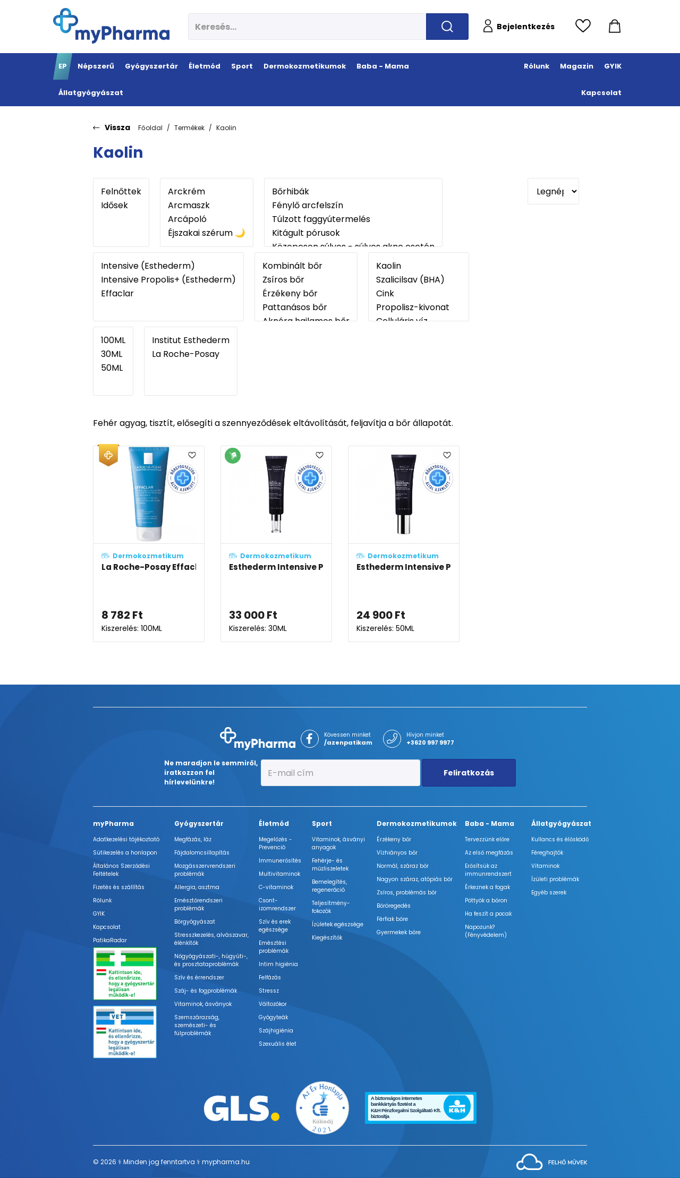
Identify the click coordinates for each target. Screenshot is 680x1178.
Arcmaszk (206, 205)
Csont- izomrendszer (277, 904)
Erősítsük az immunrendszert (488, 870)
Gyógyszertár (199, 823)
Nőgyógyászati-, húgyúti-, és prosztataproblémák (211, 960)
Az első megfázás (489, 853)
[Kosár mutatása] (614, 26)
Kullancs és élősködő (560, 839)
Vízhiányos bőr (397, 853)
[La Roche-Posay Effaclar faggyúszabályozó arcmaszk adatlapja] (149, 544)
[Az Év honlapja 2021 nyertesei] (322, 1108)
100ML (113, 340)
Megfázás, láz (192, 839)
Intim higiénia (278, 964)
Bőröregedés (394, 906)
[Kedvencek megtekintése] (585, 26)
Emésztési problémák (273, 947)
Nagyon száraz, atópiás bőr (415, 879)
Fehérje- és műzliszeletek (330, 865)
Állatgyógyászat (561, 823)
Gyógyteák (273, 1017)
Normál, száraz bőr (403, 866)
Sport (322, 823)
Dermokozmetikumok (417, 823)
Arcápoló (206, 219)
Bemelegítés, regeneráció (329, 886)
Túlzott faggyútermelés (353, 219)
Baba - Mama (489, 823)
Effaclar (168, 294)
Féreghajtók (547, 853)
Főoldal (150, 127)
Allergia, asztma (196, 887)
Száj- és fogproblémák (205, 991)
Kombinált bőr (306, 266)
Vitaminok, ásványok (203, 1004)
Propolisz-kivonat (418, 307)
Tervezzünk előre (487, 839)
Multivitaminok (279, 874)
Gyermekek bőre (399, 932)
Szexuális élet (277, 1044)
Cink (418, 294)
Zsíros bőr (306, 280)
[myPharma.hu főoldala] (111, 26)
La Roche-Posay (191, 354)
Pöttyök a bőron (486, 900)
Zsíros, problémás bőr (407, 893)
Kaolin (226, 127)
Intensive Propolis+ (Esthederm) (168, 280)
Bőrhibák (353, 192)
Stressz (269, 991)
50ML (113, 368)
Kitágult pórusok (353, 233)
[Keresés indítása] (447, 26)
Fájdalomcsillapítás (202, 853)
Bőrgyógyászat (194, 922)
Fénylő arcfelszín (353, 205)
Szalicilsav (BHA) (418, 280)
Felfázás (270, 977)
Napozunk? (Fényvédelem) (486, 931)
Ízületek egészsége (337, 924)
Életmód (274, 823)
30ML (113, 354)
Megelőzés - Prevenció (275, 843)
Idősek (121, 205)
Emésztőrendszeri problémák (198, 904)
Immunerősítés (280, 861)
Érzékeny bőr (306, 294)
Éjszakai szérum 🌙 (206, 233)
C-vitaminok (276, 887)
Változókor (273, 1004)
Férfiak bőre (392, 919)
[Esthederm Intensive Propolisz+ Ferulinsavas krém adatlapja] (404, 544)
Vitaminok (545, 866)
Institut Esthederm (191, 340)
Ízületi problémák (555, 879)
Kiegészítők (327, 938)
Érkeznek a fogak (487, 887)
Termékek (189, 127)
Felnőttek (121, 192)
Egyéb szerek (548, 893)
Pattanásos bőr (306, 307)
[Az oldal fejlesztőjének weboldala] (551, 1161)
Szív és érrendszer (199, 977)
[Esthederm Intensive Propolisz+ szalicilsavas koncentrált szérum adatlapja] (276, 544)
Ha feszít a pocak (488, 914)
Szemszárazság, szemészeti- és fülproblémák (196, 1025)
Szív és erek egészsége (275, 926)
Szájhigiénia (276, 1031)
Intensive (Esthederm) (168, 266)
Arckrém (206, 192)
